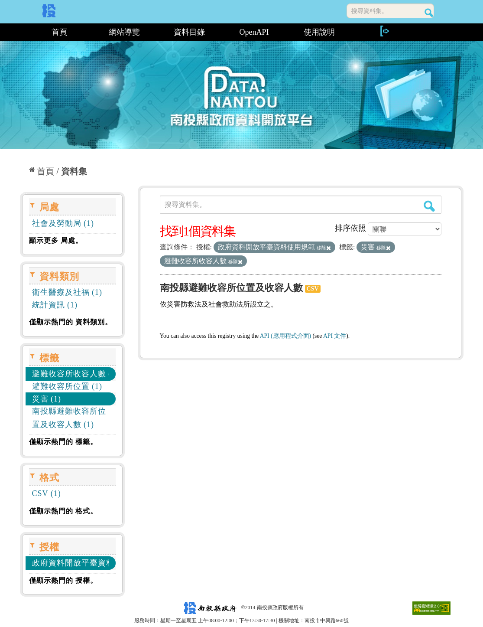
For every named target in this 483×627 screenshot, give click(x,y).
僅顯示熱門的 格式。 (63, 511)
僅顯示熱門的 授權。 (63, 580)
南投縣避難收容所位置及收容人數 (231, 287)
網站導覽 (124, 32)
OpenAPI (254, 32)
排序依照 (350, 228)
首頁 (59, 32)
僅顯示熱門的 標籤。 (63, 441)
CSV (313, 288)
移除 (324, 247)
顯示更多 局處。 (56, 240)
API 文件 (334, 336)
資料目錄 (189, 32)
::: (23, 32)
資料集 (74, 171)
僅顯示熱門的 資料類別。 (70, 322)
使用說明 (319, 32)
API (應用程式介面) (285, 336)
